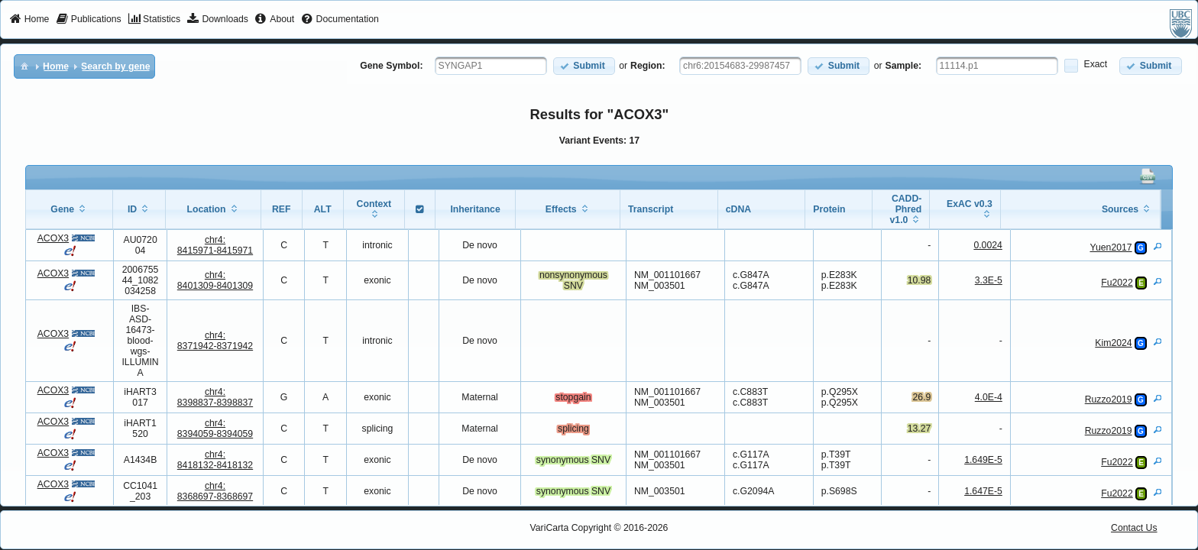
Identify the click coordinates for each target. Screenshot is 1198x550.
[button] (584, 66)
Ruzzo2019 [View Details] (1108, 399)
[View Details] (1157, 246)
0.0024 (987, 245)
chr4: (215, 245)
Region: (647, 65)
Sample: (904, 65)
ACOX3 (53, 238)
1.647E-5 (983, 491)
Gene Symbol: (391, 65)
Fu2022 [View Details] (1117, 282)
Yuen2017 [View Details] (1111, 247)
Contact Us (1134, 527)
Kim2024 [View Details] (1113, 343)
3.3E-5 (988, 280)
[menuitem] (29, 20)
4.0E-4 (988, 397)
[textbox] (491, 66)
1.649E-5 (983, 460)
